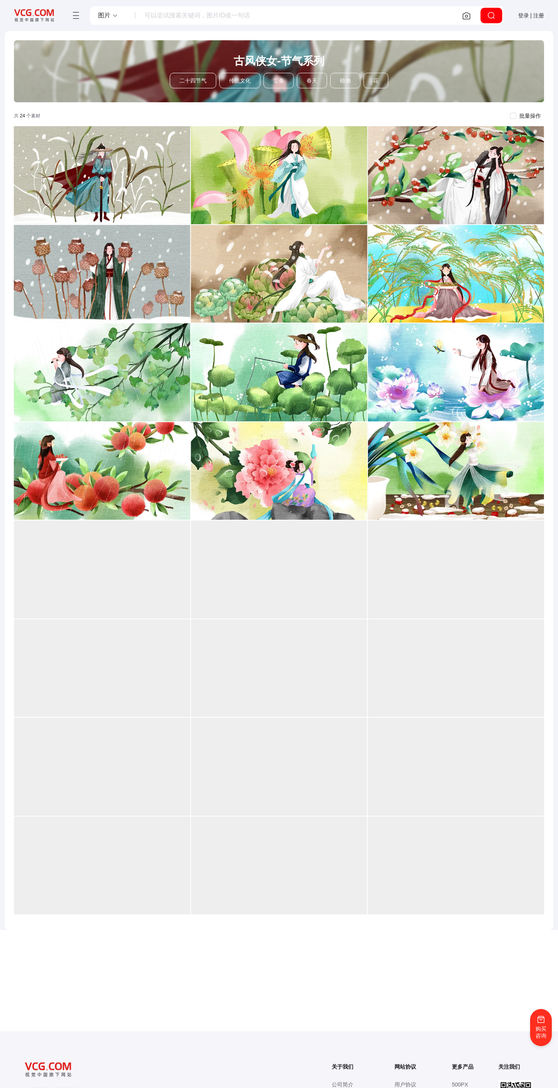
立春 (278, 80)
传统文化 (240, 80)
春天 (312, 80)
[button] (108, 15)
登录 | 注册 (531, 15)
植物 (345, 80)
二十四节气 (193, 80)
